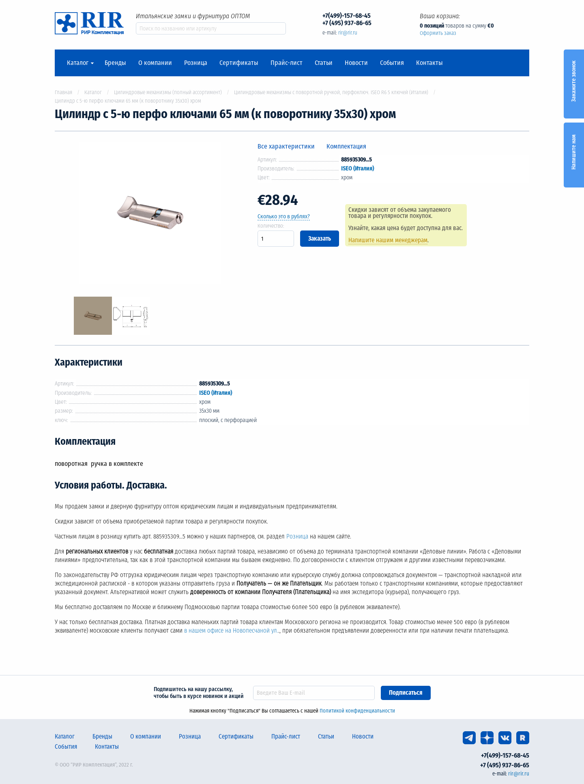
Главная (63, 92)
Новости (356, 63)
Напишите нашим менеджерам (387, 240)
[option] (150, 214)
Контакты (429, 63)
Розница (195, 63)
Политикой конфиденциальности (357, 711)
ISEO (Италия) (357, 168)
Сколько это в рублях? (284, 216)
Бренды (115, 63)
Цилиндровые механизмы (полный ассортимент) (168, 92)
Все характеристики (286, 146)
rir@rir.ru (347, 33)
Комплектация (346, 146)
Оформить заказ (438, 33)
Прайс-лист (287, 63)
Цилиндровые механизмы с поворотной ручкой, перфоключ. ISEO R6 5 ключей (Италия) (331, 92)
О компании (155, 63)
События (392, 63)
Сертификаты (238, 63)
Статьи (324, 63)
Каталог (77, 63)
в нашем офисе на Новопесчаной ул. (231, 630)
